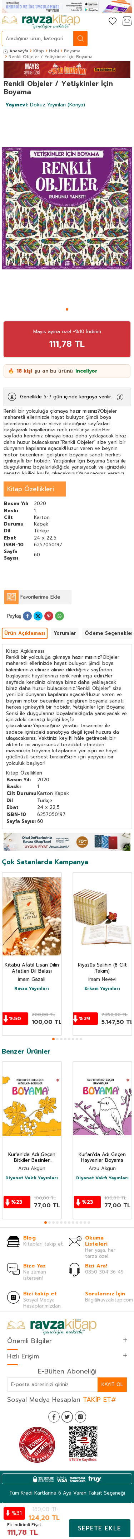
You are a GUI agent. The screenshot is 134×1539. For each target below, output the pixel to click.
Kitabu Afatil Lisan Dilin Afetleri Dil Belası (32, 968)
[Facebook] (54, 1417)
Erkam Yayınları (102, 989)
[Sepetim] (126, 22)
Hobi (54, 51)
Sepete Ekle (99, 1528)
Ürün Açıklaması (24, 633)
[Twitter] (67, 1417)
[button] (67, 309)
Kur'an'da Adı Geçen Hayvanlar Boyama (102, 1158)
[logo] (41, 22)
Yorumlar (65, 633)
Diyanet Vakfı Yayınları (31, 1178)
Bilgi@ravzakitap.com (109, 1299)
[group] (67, 208)
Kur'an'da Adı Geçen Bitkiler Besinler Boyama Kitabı (31, 1158)
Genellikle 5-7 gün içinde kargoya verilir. (66, 396)
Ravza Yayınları (31, 989)
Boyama (72, 51)
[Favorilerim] (112, 22)
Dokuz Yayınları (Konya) (45, 105)
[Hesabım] (98, 22)
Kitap (38, 51)
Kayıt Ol (112, 1384)
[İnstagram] (80, 1417)
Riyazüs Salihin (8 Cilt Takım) (102, 968)
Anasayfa (16, 51)
